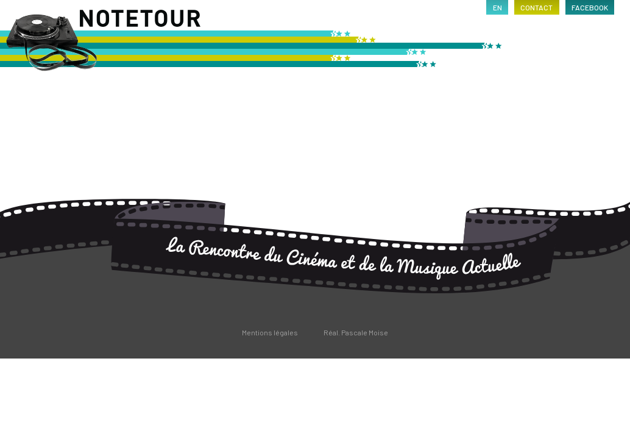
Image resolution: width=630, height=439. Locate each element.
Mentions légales (270, 332)
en (497, 7)
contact (536, 7)
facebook (590, 7)
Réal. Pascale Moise (356, 332)
